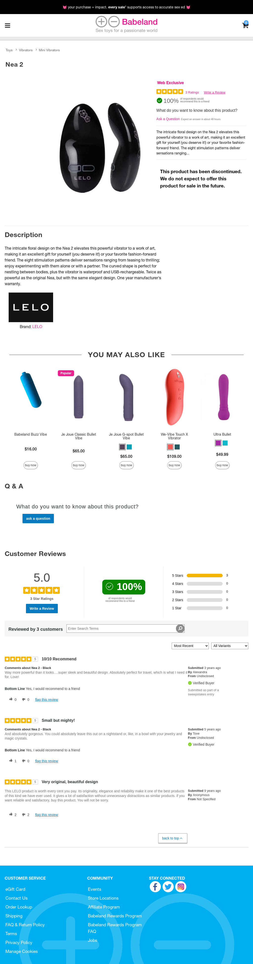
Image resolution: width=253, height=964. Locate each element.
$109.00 (174, 456)
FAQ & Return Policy (25, 924)
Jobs (92, 940)
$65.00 (79, 450)
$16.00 (31, 448)
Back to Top (172, 838)
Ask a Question (168, 119)
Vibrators (26, 50)
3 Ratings (192, 92)
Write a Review (214, 92)
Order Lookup (18, 906)
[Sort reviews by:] (190, 646)
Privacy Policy (18, 942)
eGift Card (15, 889)
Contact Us (16, 898)
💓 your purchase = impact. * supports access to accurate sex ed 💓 (126, 7)
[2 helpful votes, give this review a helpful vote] (11, 815)
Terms (11, 933)
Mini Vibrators (49, 50)
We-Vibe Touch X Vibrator (174, 436)
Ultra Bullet (222, 434)
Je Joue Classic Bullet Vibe (78, 436)
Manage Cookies (21, 951)
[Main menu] (7, 25)
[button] (122, 447)
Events (94, 889)
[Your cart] (245, 25)
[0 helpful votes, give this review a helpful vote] (11, 699)
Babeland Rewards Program (115, 915)
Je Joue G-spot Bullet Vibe (126, 436)
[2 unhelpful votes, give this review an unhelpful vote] (24, 815)
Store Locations (103, 898)
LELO (37, 326)
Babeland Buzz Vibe (30, 434)
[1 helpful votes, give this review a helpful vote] (11, 761)
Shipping (13, 915)
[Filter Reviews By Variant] (229, 646)
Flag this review (46, 700)
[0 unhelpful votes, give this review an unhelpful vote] (24, 699)
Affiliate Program (104, 906)
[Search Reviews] (125, 628)
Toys (9, 50)
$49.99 (222, 454)
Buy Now (30, 465)
